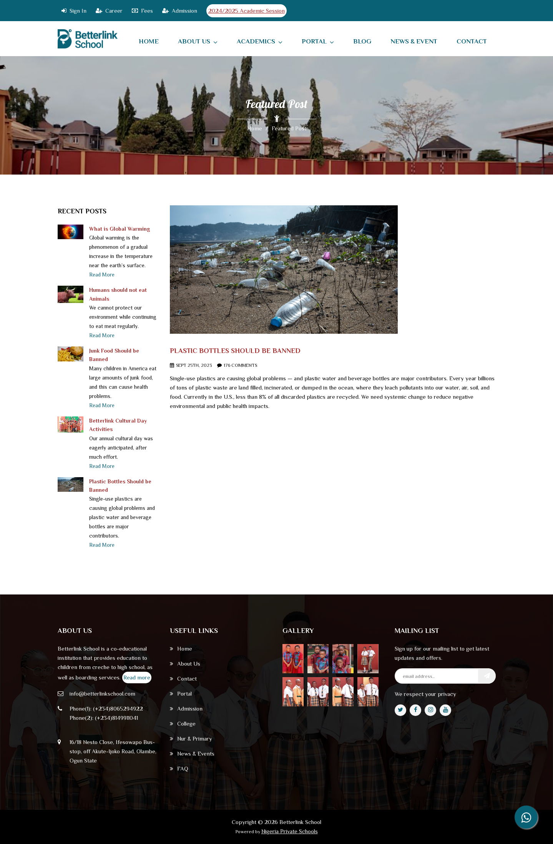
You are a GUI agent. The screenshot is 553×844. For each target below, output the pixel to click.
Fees (142, 10)
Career (109, 10)
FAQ (179, 768)
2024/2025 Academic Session (246, 10)
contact (472, 41)
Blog (362, 41)
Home (254, 128)
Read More (102, 274)
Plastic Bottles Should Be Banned (235, 351)
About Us (198, 41)
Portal (318, 41)
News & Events (192, 753)
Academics (259, 41)
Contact (183, 678)
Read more (136, 677)
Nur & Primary (191, 738)
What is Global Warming (119, 229)
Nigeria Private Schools (289, 831)
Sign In (73, 10)
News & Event (413, 41)
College (183, 723)
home (149, 41)
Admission (179, 10)
